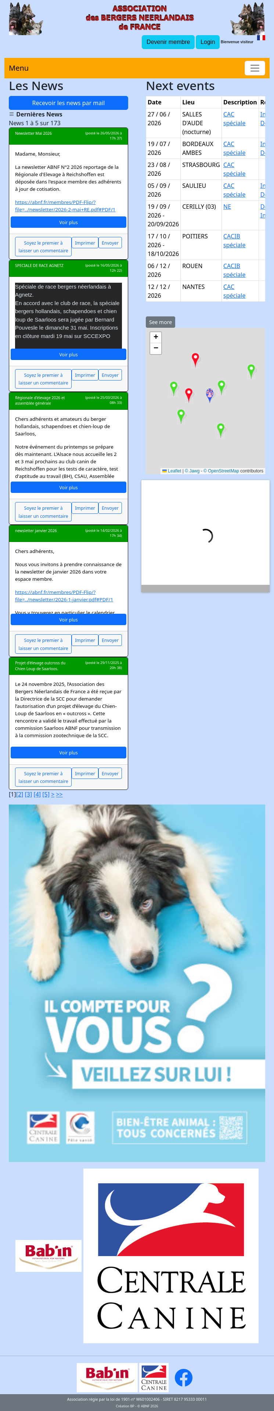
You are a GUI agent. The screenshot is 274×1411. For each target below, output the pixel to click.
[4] (37, 794)
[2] (20, 794)
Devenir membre (168, 42)
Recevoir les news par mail (68, 103)
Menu (19, 68)
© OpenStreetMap (221, 471)
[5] (46, 794)
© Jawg (192, 471)
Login (208, 42)
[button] (220, 430)
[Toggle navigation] (255, 68)
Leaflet (171, 471)
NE (227, 207)
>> (59, 794)
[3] (28, 794)
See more (160, 322)
